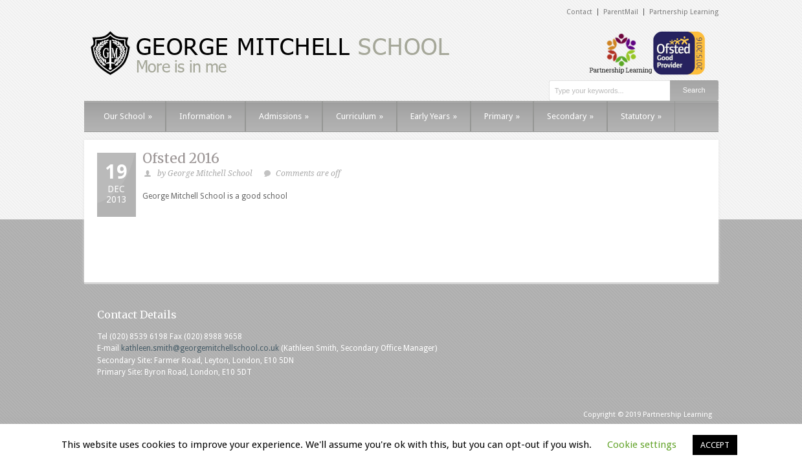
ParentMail (620, 12)
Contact (579, 12)
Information (205, 116)
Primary (502, 116)
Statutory (641, 116)
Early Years (433, 116)
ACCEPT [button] (715, 445)
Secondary (570, 116)
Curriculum (359, 116)
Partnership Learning (683, 12)
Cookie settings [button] (641, 444)
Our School (128, 116)
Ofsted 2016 (180, 158)
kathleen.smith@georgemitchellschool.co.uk (200, 348)
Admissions (284, 116)
